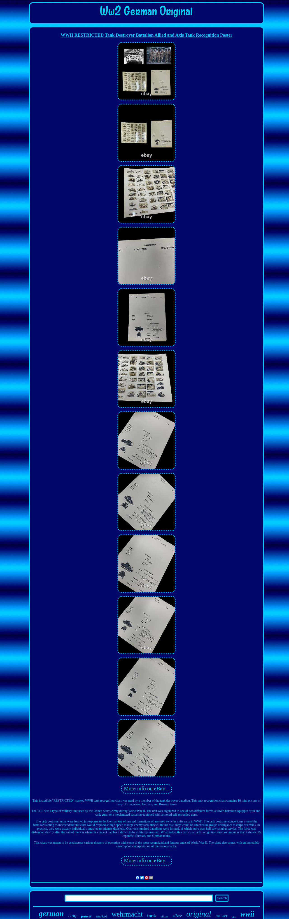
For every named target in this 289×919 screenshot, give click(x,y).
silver (177, 916)
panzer (86, 916)
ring (72, 915)
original (198, 914)
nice (234, 917)
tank (151, 915)
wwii (247, 914)
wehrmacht (127, 914)
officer (164, 916)
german (51, 913)
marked (101, 916)
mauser (221, 916)
